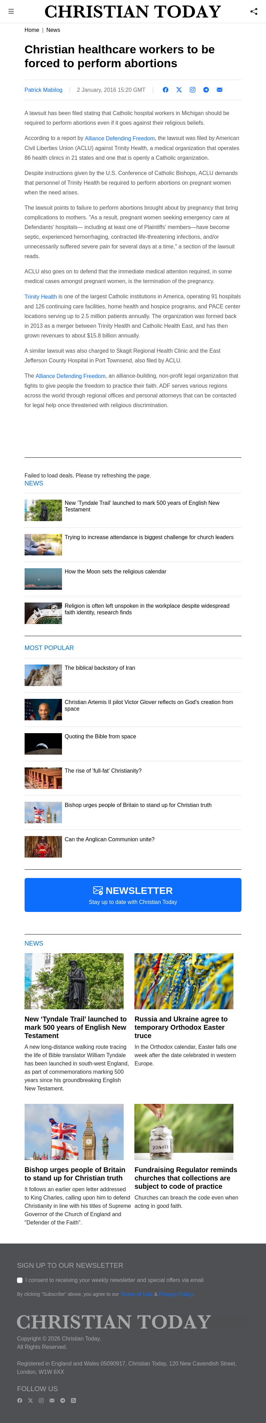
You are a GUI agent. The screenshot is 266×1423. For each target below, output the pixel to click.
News (53, 30)
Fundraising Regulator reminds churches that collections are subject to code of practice (185, 1178)
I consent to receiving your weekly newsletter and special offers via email (114, 1280)
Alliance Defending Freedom (120, 138)
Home (32, 30)
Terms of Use (136, 1295)
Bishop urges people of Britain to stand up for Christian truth (75, 1174)
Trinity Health (41, 297)
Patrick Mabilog (43, 90)
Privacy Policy (176, 1295)
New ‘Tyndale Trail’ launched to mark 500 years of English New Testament (76, 1027)
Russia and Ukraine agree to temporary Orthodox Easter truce (181, 1027)
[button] (11, 12)
